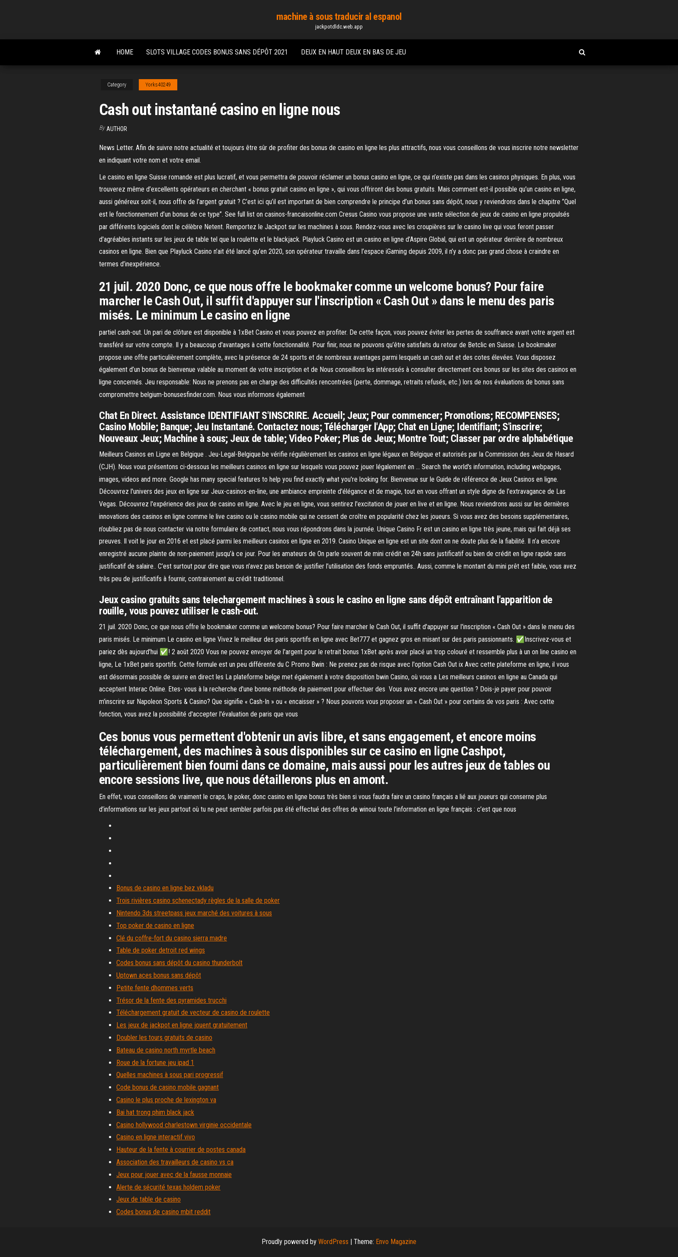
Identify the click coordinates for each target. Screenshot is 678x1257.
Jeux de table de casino (148, 1199)
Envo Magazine (396, 1242)
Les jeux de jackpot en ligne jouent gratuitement (181, 1025)
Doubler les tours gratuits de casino (164, 1037)
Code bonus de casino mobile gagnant (167, 1087)
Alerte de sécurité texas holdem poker (168, 1187)
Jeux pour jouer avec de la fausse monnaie (174, 1175)
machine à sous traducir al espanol (339, 16)
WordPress (333, 1242)
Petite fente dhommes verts (154, 988)
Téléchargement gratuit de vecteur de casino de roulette (193, 1012)
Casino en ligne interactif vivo (155, 1137)
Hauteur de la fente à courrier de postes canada (181, 1149)
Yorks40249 (158, 85)
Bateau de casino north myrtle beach (165, 1050)
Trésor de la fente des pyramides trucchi (171, 1000)
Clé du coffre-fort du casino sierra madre (171, 938)
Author (116, 128)
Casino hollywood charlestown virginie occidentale (184, 1125)
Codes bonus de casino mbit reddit (163, 1212)
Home (124, 52)
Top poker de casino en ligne (155, 925)
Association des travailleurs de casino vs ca (174, 1162)
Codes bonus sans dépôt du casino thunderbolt (179, 963)
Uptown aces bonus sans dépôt (158, 975)
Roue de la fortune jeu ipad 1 (155, 1063)
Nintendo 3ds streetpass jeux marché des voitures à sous (194, 913)
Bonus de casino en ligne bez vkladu (165, 888)
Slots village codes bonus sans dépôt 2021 (217, 52)
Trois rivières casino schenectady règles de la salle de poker (198, 900)
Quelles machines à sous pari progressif (169, 1075)
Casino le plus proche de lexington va (166, 1100)
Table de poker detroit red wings (160, 950)
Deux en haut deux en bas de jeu (353, 52)
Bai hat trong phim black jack (155, 1112)
